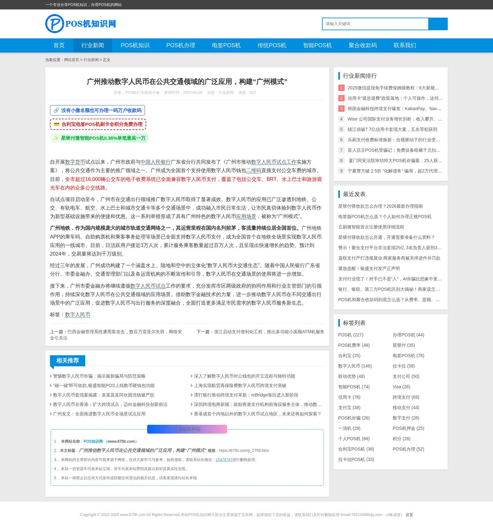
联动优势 (351, 376)
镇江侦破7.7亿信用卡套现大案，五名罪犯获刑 (392, 129)
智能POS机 (317, 45)
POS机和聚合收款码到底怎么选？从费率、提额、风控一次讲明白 (402, 299)
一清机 (349, 428)
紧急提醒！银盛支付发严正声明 (369, 268)
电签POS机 (226, 45)
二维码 (253, 170)
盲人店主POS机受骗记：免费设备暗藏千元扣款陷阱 (399, 150)
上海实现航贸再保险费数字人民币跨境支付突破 (240, 385)
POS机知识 (135, 45)
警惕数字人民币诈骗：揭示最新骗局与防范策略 (99, 376)
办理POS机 (408, 334)
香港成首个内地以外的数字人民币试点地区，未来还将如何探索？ (258, 413)
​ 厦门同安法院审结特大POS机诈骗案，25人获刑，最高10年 (406, 160)
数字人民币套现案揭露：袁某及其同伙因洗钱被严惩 (103, 394)
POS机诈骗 (354, 417)
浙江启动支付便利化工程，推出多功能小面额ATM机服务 (269, 331)
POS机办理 (180, 45)
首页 (59, 45)
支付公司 (406, 376)
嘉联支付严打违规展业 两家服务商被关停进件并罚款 (389, 258)
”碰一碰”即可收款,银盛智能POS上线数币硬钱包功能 (104, 385)
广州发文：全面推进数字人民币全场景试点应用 (99, 413)
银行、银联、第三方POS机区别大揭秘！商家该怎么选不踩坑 (398, 289)
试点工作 (286, 162)
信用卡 (349, 397)
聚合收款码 (363, 45)
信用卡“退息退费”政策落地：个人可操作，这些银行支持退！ (406, 98)
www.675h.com (121, 441)
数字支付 (406, 417)
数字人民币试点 (148, 286)
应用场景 (246, 216)
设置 (409, 515)
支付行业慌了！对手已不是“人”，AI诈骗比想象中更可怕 (392, 278)
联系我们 (405, 45)
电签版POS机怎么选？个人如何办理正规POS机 (385, 216)
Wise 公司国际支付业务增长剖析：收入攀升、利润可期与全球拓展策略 (417, 118)
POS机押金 (408, 428)
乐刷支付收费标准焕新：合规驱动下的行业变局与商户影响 (405, 139)
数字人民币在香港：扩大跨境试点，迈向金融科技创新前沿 (110, 404)
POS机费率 (354, 345)
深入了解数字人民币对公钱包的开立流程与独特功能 (244, 376)
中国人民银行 (156, 162)
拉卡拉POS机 (356, 459)
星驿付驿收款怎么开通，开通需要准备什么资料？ (386, 237)
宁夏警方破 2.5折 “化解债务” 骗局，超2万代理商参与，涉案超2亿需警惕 (418, 170)
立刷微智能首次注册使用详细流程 (371, 226)
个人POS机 (354, 438)
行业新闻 (92, 45)
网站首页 (71, 60)
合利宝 (349, 355)
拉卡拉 (404, 365)
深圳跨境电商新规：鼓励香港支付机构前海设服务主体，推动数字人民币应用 (259, 404)
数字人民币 (263, 162)
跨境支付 (406, 397)
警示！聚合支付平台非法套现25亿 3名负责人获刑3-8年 (392, 247)
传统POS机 (272, 45)
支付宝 (349, 407)
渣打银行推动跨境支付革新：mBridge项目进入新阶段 (246, 394)
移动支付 (406, 407)
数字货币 (75, 162)
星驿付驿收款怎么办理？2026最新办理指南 (380, 206)
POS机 (350, 334)
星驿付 (404, 345)
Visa (401, 386)
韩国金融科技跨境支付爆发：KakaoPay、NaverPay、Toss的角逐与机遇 (418, 108)
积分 (402, 438)
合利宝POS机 (356, 449)
